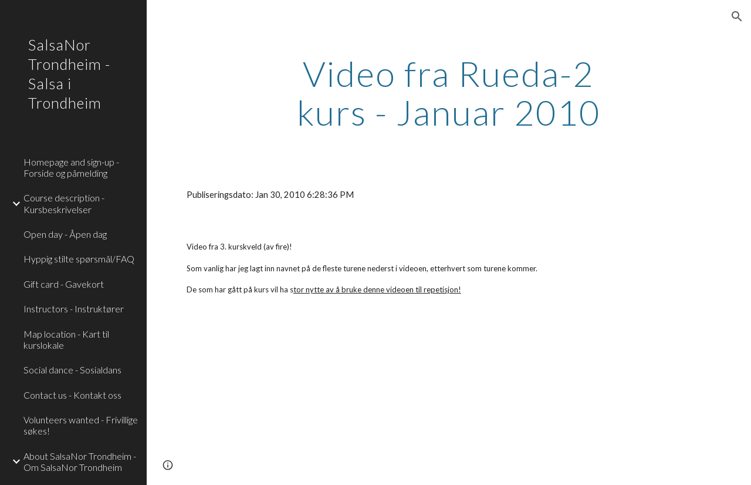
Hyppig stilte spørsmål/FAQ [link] (78, 258)
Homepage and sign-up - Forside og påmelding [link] (71, 167)
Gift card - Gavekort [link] (63, 283)
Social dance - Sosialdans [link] (72, 369)
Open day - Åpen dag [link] (65, 234)
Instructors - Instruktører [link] (73, 308)
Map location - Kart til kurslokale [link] (66, 339)
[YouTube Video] (266, 400)
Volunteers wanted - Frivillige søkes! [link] (80, 425)
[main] (448, 92)
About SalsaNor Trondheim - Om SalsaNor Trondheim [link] (79, 461)
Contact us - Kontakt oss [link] (72, 394)
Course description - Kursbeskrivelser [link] (63, 203)
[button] (737, 16)
